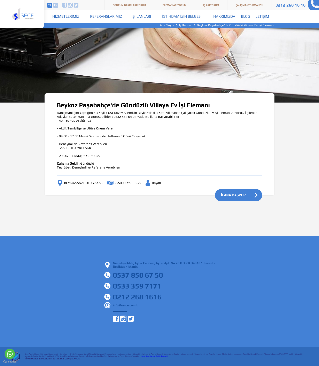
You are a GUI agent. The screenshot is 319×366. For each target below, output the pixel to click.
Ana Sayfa (167, 25)
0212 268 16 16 (290, 5)
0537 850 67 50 (138, 275)
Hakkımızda (224, 16)
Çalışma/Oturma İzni (249, 5)
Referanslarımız (106, 16)
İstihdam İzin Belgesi (182, 16)
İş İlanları (141, 16)
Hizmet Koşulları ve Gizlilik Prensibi (154, 356)
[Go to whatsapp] (10, 354)
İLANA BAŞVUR (233, 195)
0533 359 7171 (137, 286)
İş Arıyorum (211, 5)
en (55, 5)
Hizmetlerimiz (65, 16)
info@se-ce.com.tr (126, 305)
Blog (245, 16)
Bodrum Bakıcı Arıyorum (129, 5)
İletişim (262, 16)
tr (49, 5)
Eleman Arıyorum (174, 5)
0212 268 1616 (137, 297)
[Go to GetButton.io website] (9, 361)
